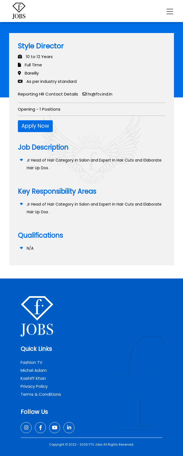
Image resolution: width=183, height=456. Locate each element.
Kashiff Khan (33, 378)
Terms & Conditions (41, 394)
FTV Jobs (95, 444)
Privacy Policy (34, 386)
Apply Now (35, 126)
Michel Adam (34, 370)
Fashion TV (31, 362)
